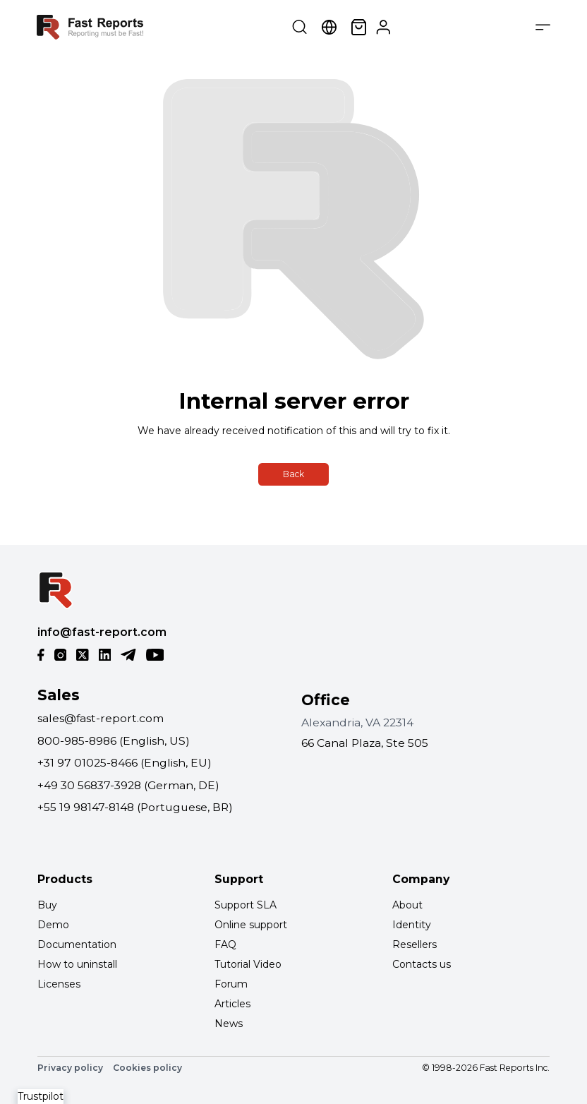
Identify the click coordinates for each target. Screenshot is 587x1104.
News (228, 1023)
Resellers (414, 944)
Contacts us (421, 964)
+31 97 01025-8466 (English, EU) (124, 762)
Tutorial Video (248, 964)
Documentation (76, 944)
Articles (232, 1003)
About (407, 905)
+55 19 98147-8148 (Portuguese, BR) (135, 807)
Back (293, 474)
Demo (53, 924)
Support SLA (245, 905)
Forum (231, 984)
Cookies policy (147, 1067)
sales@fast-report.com (100, 718)
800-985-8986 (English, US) (113, 741)
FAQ (225, 944)
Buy (47, 905)
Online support (250, 924)
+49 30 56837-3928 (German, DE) (128, 785)
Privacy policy (70, 1067)
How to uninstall (77, 964)
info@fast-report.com (102, 632)
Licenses (58, 984)
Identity (411, 924)
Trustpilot (40, 1096)
